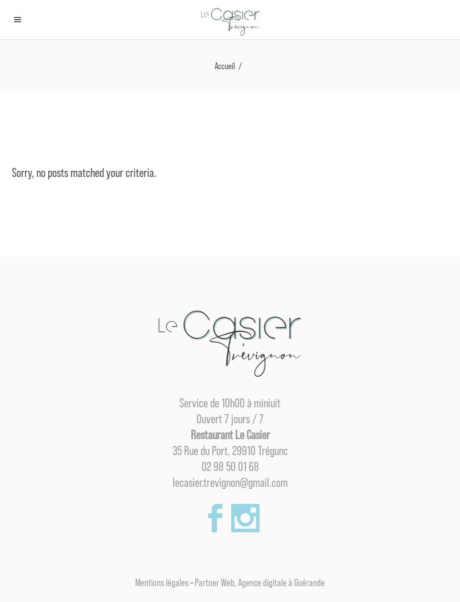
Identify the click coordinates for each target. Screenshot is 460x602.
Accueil (225, 66)
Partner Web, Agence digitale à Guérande (260, 583)
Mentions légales (162, 583)
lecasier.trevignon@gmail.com (230, 483)
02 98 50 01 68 (230, 467)
